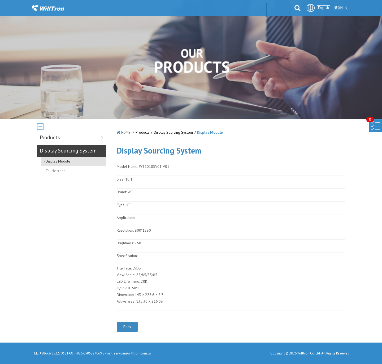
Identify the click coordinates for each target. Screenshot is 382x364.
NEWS (123, 8)
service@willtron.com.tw (132, 353)
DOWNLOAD (245, 8)
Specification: (127, 255)
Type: (121, 205)
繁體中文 (341, 8)
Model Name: (127, 166)
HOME (125, 132)
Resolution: (125, 230)
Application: (126, 217)
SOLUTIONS (182, 8)
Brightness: (125, 243)
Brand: (122, 192)
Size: (120, 179)
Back (127, 326)
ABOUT (100, 8)
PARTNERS (214, 8)
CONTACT (276, 8)
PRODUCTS (150, 8)
